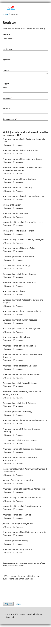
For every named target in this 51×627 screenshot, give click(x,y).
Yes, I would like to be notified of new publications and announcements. (21, 577)
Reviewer (18, 145)
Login (18, 603)
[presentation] (23, 589)
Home (5, 14)
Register (8, 604)
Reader (7, 145)
